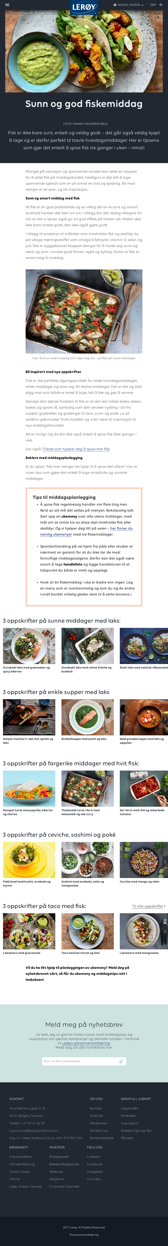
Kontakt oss (99, 1131)
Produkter (128, 1116)
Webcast (56, 1172)
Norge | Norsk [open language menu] (128, 5)
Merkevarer (98, 1123)
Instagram (95, 1172)
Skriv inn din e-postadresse (60, 1055)
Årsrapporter (59, 1157)
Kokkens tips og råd (136, 1131)
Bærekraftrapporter (64, 1164)
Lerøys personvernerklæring (86, 1043)
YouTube (93, 1179)
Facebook (94, 1164)
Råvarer (127, 1138)
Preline (14, 1179)
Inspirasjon (45, 13)
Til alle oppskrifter (147, 906)
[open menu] (7, 5)
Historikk (96, 1116)
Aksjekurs (56, 1179)
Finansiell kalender (64, 1187)
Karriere (96, 1108)
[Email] (80, 1061)
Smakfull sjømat (22, 13)
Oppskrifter (129, 1108)
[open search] (156, 4)
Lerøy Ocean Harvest (25, 1187)
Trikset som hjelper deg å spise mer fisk (76, 449)
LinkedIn (93, 1157)
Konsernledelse (101, 1138)
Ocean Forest (19, 1172)
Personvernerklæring (84, 1234)
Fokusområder (20, 1157)
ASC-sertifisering (22, 1164)
